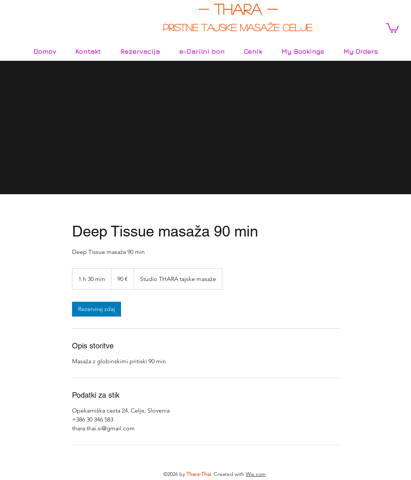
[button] (392, 27)
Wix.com (256, 474)
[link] (96, 309)
